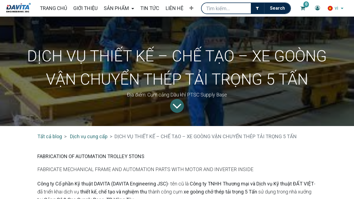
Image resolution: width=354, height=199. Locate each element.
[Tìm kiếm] (277, 8)
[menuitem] (53, 8)
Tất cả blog (49, 136)
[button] (191, 8)
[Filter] (257, 8)
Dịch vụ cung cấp (89, 136)
